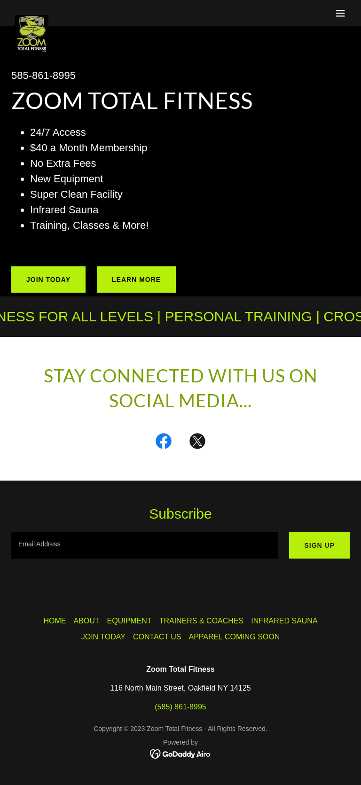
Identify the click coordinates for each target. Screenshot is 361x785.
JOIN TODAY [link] (103, 637)
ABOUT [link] (86, 621)
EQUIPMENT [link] (129, 621)
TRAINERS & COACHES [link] (201, 621)
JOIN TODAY (48, 279)
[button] (340, 13)
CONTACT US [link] (157, 637)
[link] (31, 19)
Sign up (319, 545)
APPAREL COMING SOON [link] (234, 637)
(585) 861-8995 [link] (180, 707)
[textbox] (144, 545)
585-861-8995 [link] (43, 75)
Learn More (136, 279)
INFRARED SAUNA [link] (284, 621)
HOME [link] (54, 621)
